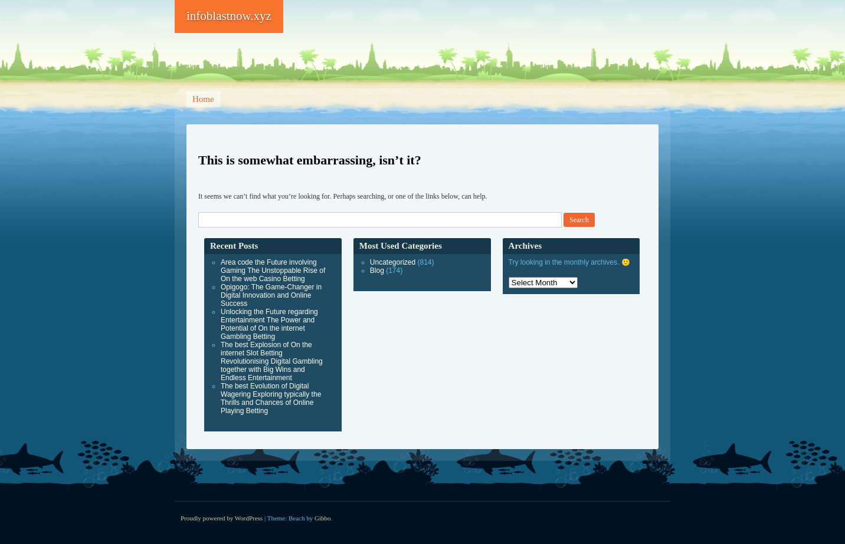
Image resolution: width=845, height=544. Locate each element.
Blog (377, 270)
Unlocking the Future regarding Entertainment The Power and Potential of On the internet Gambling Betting (269, 324)
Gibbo (323, 518)
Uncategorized (392, 262)
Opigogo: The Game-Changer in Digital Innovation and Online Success (271, 295)
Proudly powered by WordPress (222, 518)
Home (203, 99)
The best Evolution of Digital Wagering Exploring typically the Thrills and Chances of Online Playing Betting (271, 398)
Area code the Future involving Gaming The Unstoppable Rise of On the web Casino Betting (273, 270)
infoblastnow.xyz (228, 16)
